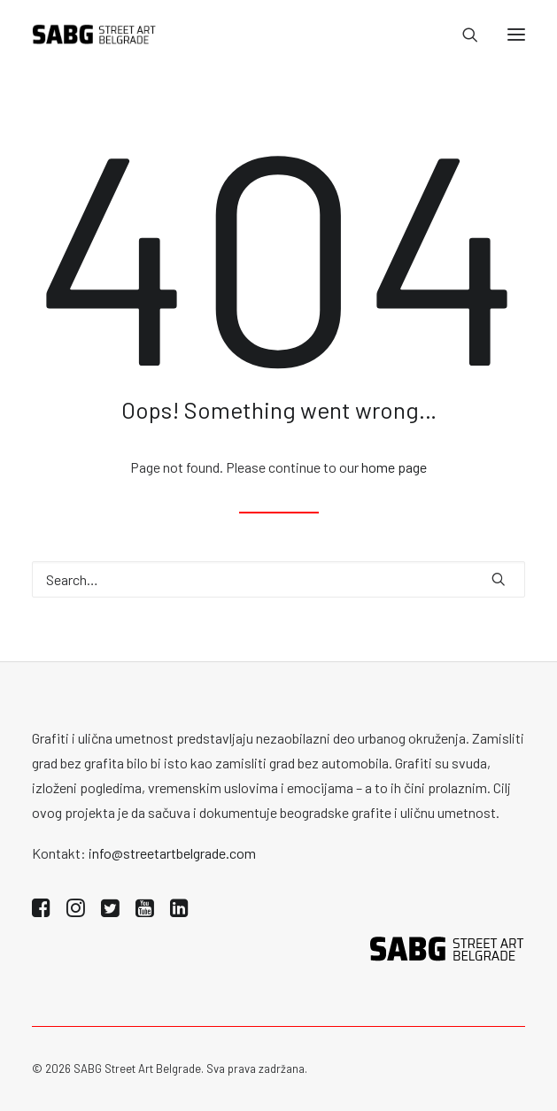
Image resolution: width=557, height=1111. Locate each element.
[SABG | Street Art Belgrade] (94, 34)
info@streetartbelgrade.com (172, 853)
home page (394, 467)
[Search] (462, 34)
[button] (516, 34)
